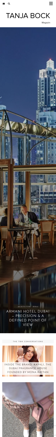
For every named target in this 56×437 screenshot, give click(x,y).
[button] (52, 3)
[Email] (4, 3)
